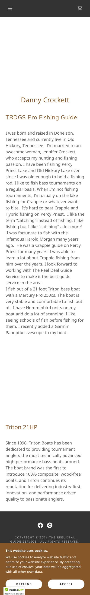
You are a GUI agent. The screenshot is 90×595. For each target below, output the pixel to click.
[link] (79, 8)
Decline (24, 584)
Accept (66, 584)
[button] (10, 8)
